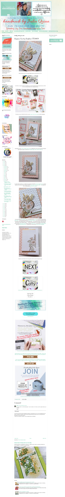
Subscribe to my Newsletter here (7, 32)
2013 (4, 215)
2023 (4, 165)
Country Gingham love (30, 316)
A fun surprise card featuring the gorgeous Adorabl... (7, 189)
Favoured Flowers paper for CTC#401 (7, 201)
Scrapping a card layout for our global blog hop (7, 191)
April (4, 176)
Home (30, 438)
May (4, 175)
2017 (4, 210)
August (5, 171)
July (4, 172)
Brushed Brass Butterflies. (40, 224)
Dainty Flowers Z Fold (7, 186)
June (5, 174)
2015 (4, 212)
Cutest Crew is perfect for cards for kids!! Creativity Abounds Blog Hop (29, 486)
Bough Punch (33, 223)
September (5, 170)
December (5, 166)
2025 (4, 162)
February (5, 179)
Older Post (44, 438)
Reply (17, 409)
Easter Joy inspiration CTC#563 (24, 491)
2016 (4, 211)
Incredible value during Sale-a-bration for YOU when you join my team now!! (30, 396)
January (5, 180)
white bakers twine (23, 224)
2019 (4, 207)
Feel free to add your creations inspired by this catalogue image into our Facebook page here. (30, 290)
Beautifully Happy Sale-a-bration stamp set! (36, 149)
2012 (4, 216)
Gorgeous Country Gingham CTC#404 (7, 182)
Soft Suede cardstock (31, 220)
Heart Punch (16, 220)
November (5, 167)
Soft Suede (35, 219)
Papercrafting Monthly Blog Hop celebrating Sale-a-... (7, 194)
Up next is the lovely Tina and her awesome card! (30, 274)
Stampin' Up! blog (52, 36)
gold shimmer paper (22, 223)
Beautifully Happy (24, 219)
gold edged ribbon (43, 223)
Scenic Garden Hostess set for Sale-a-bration (7, 199)
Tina (17, 405)
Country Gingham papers (25, 148)
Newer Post (16, 438)
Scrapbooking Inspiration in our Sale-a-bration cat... (7, 185)
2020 (4, 206)
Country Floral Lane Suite (34, 114)
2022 (4, 203)
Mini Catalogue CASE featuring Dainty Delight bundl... (7, 197)
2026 (4, 161)
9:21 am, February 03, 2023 (22, 405)
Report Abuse (4, 227)
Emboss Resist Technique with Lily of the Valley (22, 442)
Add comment (17, 411)
